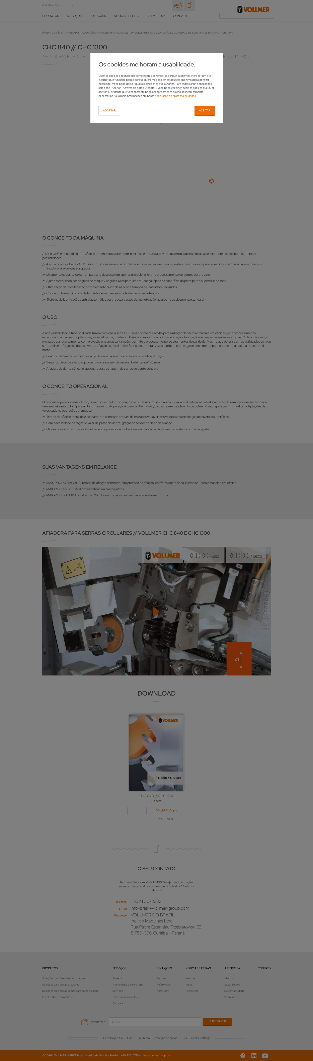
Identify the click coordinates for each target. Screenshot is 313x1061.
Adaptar (109, 110)
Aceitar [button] (204, 110)
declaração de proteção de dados (175, 96)
